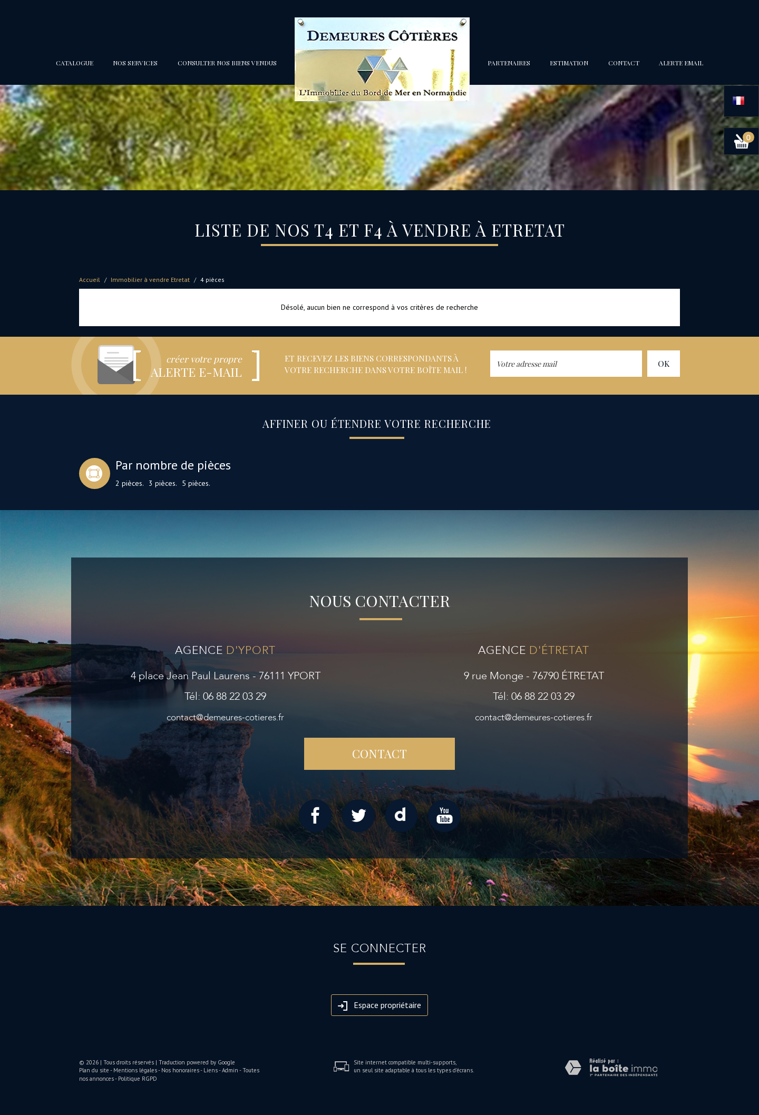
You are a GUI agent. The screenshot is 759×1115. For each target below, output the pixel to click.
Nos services (135, 62)
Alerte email (681, 62)
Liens (210, 1070)
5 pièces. (196, 483)
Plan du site (94, 1070)
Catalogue (74, 62)
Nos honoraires (180, 1070)
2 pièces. (129, 483)
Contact (623, 62)
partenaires (509, 62)
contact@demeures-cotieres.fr (225, 717)
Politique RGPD (137, 1078)
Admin (230, 1070)
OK (663, 363)
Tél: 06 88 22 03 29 (225, 696)
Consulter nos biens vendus (227, 62)
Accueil (89, 279)
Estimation (569, 62)
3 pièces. (163, 483)
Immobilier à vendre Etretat (150, 279)
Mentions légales (135, 1070)
